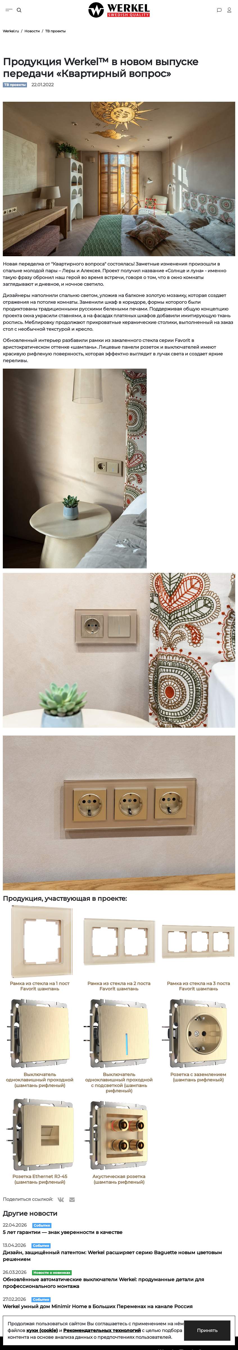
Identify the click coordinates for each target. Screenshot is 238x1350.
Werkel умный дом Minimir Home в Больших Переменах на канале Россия (97, 1306)
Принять (206, 1327)
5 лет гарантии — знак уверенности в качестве (63, 1232)
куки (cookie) (53, 1323)
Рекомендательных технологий (112, 1323)
